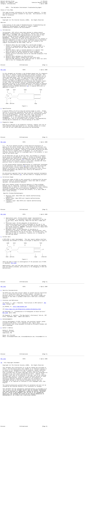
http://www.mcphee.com (20, 366)
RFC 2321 (3, 83)
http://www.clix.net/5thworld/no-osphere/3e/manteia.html (23, 369)
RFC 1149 (13, 314)
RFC (45, 361)
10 (1, 432)
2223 (4, 363)
